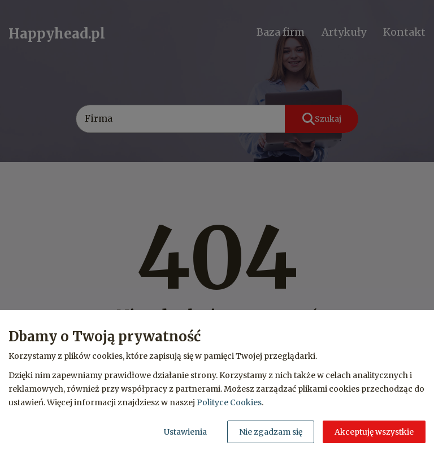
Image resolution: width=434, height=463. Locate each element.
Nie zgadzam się (270, 432)
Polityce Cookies (229, 402)
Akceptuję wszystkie (374, 432)
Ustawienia (185, 432)
